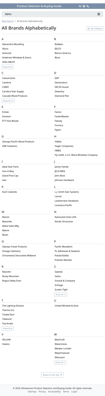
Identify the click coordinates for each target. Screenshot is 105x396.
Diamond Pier (62, 95)
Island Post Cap (10, 175)
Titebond (6, 319)
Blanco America (63, 53)
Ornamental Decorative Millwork (19, 255)
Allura (5, 48)
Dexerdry (59, 91)
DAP (57, 78)
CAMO (5, 87)
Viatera (6, 344)
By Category (95, 28)
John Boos (60, 175)
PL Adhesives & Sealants (67, 251)
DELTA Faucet (62, 87)
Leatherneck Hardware (66, 200)
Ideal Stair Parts (10, 166)
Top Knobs (7, 323)
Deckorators (61, 82)
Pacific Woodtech (63, 246)
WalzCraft (60, 339)
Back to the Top (52, 374)
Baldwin (59, 44)
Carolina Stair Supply (13, 91)
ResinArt (6, 271)
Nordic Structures (64, 221)
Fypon (58, 129)
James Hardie (61, 166)
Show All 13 (60, 294)
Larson (58, 196)
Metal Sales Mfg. (10, 225)
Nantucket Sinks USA (65, 217)
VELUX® (6, 339)
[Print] (84, 6)
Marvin (5, 217)
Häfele (58, 141)
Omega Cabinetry (11, 251)
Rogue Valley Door (11, 280)
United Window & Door (67, 305)
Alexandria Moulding (13, 44)
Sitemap (32, 391)
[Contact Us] (88, 6)
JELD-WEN (60, 171)
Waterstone (61, 344)
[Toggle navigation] (52, 14)
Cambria (6, 82)
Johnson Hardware (64, 180)
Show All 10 (8, 100)
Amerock (6, 53)
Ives (4, 180)
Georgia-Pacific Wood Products (18, 141)
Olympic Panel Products (14, 246)
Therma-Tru (8, 310)
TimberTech (8, 314)
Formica (59, 125)
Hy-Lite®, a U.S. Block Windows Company (76, 154)
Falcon (58, 112)
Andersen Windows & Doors (16, 57)
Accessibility (54, 391)
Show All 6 (7, 67)
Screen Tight (61, 289)
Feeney (58, 120)
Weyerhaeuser (62, 352)
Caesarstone (8, 78)
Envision (6, 116)
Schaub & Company (65, 280)
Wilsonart (60, 357)
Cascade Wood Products (14, 95)
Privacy (42, 391)
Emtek (5, 112)
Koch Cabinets (9, 191)
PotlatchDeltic (62, 255)
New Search (8, 21)
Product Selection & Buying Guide (39, 6)
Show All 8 (7, 328)
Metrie (5, 230)
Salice (58, 276)
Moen (5, 234)
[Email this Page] (80, 6)
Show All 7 (60, 362)
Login (74, 391)
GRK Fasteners (9, 146)
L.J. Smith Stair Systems (67, 191)
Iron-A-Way (8, 171)
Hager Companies (64, 146)
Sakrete (58, 271)
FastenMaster (62, 116)
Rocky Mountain (10, 276)
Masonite (7, 221)
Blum (57, 57)
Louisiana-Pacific (63, 205)
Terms (66, 391)
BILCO (58, 48)
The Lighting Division (13, 305)
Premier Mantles (63, 259)
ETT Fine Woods (10, 120)
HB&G (58, 150)
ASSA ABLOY (8, 61)
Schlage (59, 285)
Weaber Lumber (63, 348)
